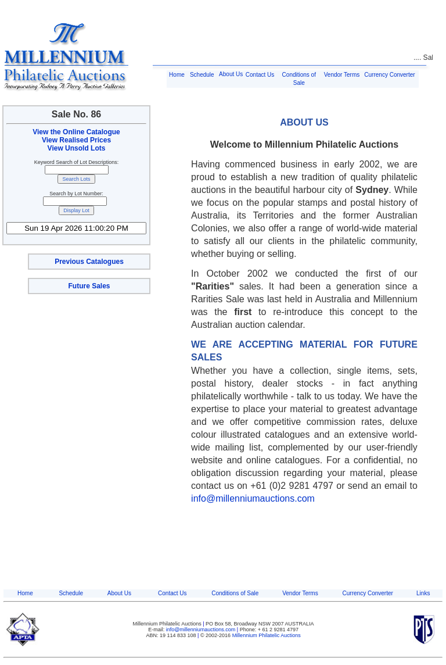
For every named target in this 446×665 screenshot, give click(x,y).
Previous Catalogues (89, 262)
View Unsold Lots (77, 148)
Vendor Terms (342, 74)
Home (177, 74)
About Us (231, 74)
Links (423, 593)
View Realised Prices (76, 140)
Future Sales (89, 286)
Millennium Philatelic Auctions (266, 635)
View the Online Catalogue (76, 132)
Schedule (202, 74)
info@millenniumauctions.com (253, 498)
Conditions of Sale (234, 593)
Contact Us (260, 74)
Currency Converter (389, 74)
